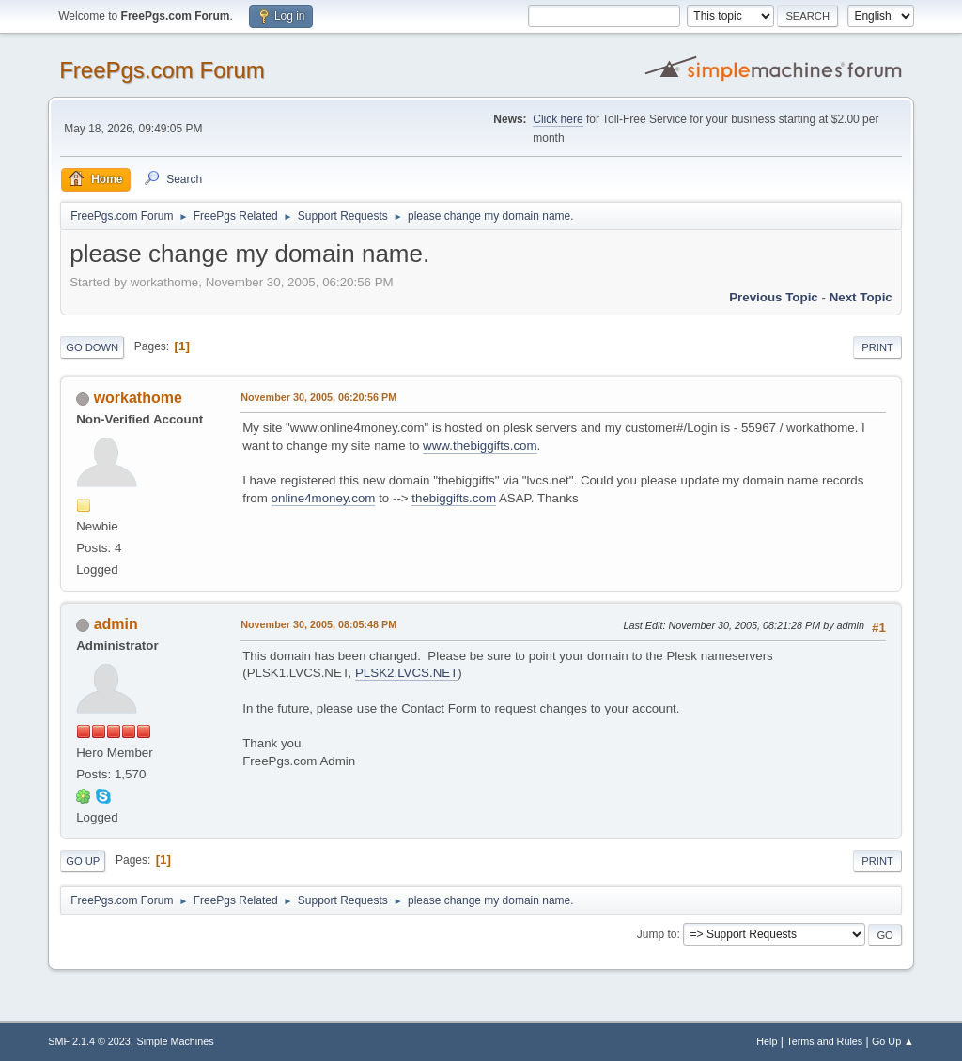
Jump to (657, 934)
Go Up (83, 861)
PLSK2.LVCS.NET (406, 673)
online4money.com (324, 498)
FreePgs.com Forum (162, 70)
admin (116, 624)
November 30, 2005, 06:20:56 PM (318, 397)
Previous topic (773, 297)
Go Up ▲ (893, 1041)
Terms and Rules (824, 1041)
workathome (138, 398)
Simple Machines (175, 1041)
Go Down (92, 347)
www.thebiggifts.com (479, 445)
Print (877, 347)
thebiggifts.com (453, 498)
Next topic (861, 297)
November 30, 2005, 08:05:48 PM (318, 624)
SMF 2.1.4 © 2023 (89, 1041)
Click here (557, 119)
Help (766, 1041)
